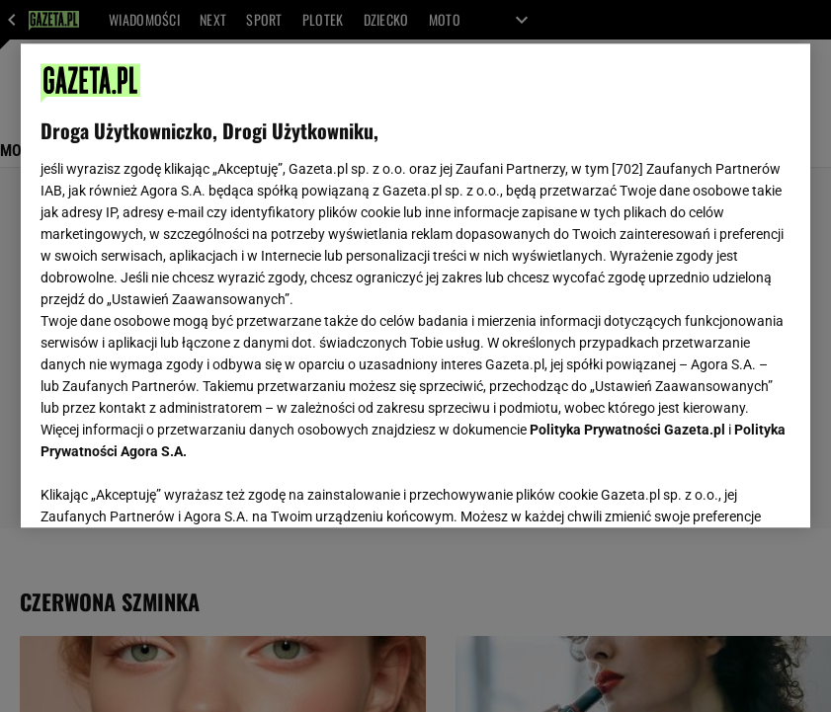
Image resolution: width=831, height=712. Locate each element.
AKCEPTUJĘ (724, 489)
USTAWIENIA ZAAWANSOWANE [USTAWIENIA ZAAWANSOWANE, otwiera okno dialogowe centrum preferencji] (169, 488)
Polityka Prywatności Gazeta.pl (627, 429)
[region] (415, 285)
